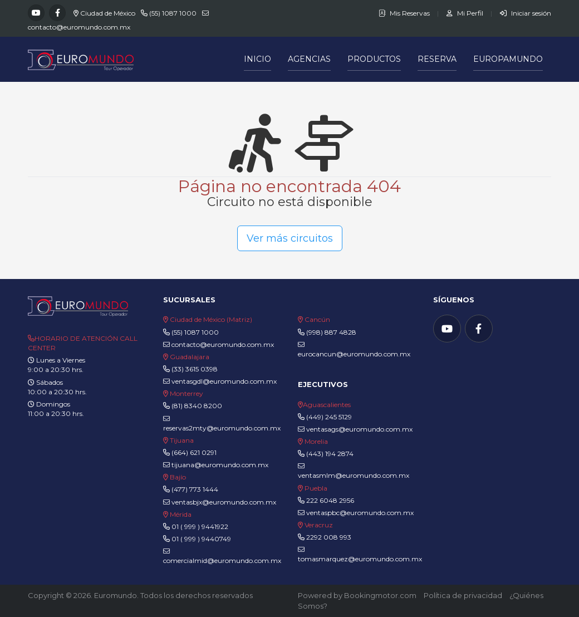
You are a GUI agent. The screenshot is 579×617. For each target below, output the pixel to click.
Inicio (257, 59)
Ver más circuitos (290, 238)
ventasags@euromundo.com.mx (355, 429)
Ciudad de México (107, 13)
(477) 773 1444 (194, 489)
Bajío (178, 477)
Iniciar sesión (525, 13)
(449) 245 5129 (329, 417)
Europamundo (508, 59)
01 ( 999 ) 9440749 (201, 539)
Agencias (309, 59)
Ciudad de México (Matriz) (211, 319)
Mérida (181, 514)
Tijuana (181, 440)
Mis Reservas (405, 13)
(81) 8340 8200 (196, 405)
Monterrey (186, 393)
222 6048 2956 (330, 500)
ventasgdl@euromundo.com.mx (220, 381)
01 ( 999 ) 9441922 (199, 526)
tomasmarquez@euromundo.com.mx (360, 554)
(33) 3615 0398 (194, 369)
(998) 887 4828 (331, 332)
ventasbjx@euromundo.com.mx (219, 502)
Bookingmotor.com (380, 595)
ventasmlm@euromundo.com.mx (353, 471)
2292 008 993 (328, 537)
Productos (374, 59)
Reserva (437, 59)
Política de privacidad (463, 595)
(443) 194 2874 (330, 453)
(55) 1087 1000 (173, 13)
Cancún (317, 319)
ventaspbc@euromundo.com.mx (356, 512)
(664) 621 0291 (193, 452)
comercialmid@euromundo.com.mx (222, 556)
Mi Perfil (465, 13)
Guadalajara (189, 356)
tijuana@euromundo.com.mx (215, 465)
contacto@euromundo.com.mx (79, 27)
